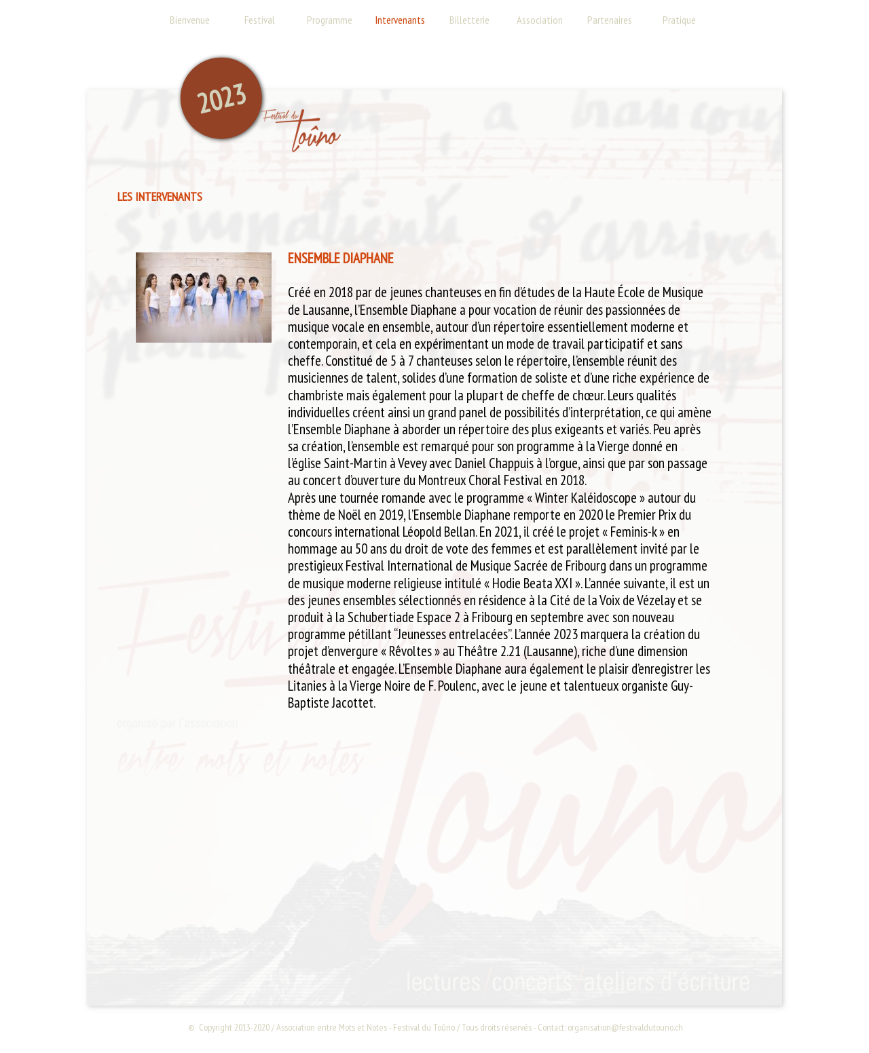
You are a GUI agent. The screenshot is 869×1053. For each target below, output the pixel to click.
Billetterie (469, 19)
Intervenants (400, 19)
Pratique (679, 19)
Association (540, 19)
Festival (259, 19)
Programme (329, 19)
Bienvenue (190, 19)
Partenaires (609, 19)
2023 (221, 98)
